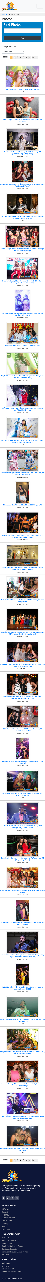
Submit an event (8, 1269)
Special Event (7, 1221)
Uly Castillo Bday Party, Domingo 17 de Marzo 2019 (22, 345)
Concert (5, 1212)
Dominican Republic (9, 1249)
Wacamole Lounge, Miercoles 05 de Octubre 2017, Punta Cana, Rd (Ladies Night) (22, 1085)
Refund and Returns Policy (11, 1272)
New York (5, 1237)
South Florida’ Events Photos (12, 1246)
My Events (5, 1266)
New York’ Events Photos (11, 1240)
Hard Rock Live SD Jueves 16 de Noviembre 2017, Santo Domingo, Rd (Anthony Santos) (22, 827)
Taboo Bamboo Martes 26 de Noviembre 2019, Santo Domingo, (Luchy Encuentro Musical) (23, 217)
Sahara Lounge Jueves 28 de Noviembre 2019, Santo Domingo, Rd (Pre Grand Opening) (22, 249)
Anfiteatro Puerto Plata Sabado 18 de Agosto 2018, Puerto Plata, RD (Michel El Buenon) (22, 409)
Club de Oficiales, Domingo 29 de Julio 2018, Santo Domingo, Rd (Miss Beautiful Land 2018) (22, 441)
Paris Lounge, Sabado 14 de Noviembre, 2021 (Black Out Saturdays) (22, 120)
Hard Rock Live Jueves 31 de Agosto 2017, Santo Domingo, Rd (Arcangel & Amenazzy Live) (22, 1117)
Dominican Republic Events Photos (15, 1252)
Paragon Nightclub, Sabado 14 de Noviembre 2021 (22, 89)
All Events (5, 1209)
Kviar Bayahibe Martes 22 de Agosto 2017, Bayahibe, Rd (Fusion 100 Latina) (22, 1149)
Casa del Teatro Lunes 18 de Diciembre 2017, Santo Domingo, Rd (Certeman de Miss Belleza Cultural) (22, 633)
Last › (34, 57)
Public (4, 1226)
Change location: (9, 46)
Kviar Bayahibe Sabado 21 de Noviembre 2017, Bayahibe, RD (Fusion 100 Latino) (23, 794)
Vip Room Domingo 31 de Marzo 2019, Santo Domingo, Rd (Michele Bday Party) (22, 314)
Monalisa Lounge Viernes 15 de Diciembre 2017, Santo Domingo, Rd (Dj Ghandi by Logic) (22, 697)
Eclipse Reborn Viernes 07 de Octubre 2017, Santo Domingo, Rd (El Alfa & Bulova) (22, 1020)
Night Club (6, 1215)
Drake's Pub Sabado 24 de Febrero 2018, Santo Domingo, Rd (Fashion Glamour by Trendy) (22, 536)
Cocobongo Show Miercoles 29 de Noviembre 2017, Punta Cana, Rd (22, 762)
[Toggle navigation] (39, 6)
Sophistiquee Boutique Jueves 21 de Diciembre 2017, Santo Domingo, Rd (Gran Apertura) (22, 568)
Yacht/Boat (6, 1229)
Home (4, 14)
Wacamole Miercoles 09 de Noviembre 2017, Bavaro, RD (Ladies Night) (22, 891)
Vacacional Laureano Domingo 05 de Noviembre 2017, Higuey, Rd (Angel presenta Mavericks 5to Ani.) (22, 956)
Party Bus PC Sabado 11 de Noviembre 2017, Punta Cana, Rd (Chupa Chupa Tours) (22, 859)
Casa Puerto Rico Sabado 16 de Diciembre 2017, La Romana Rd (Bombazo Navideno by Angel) (22, 665)
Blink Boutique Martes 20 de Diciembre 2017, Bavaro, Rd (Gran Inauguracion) (22, 601)
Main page (6, 1263)
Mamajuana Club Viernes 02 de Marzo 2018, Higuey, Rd (22, 505)
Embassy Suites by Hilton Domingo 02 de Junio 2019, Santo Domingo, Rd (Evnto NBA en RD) (22, 282)
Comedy (5, 1224)
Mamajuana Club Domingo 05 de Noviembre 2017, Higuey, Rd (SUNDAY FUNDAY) (22, 923)
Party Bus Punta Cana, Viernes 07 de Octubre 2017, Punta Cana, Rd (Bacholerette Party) (22, 1052)
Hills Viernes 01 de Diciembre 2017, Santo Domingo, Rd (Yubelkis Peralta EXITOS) (22, 730)
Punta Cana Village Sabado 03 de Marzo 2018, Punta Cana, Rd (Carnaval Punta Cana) (22, 473)
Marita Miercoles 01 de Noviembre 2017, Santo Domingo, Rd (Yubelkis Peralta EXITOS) (22, 988)
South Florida (7, 1243)
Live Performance (8, 1218)
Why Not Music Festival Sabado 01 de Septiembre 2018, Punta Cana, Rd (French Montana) (22, 377)
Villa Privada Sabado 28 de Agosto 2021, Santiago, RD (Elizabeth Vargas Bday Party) (22, 153)
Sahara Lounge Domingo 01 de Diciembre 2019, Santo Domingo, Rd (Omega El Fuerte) (22, 185)
